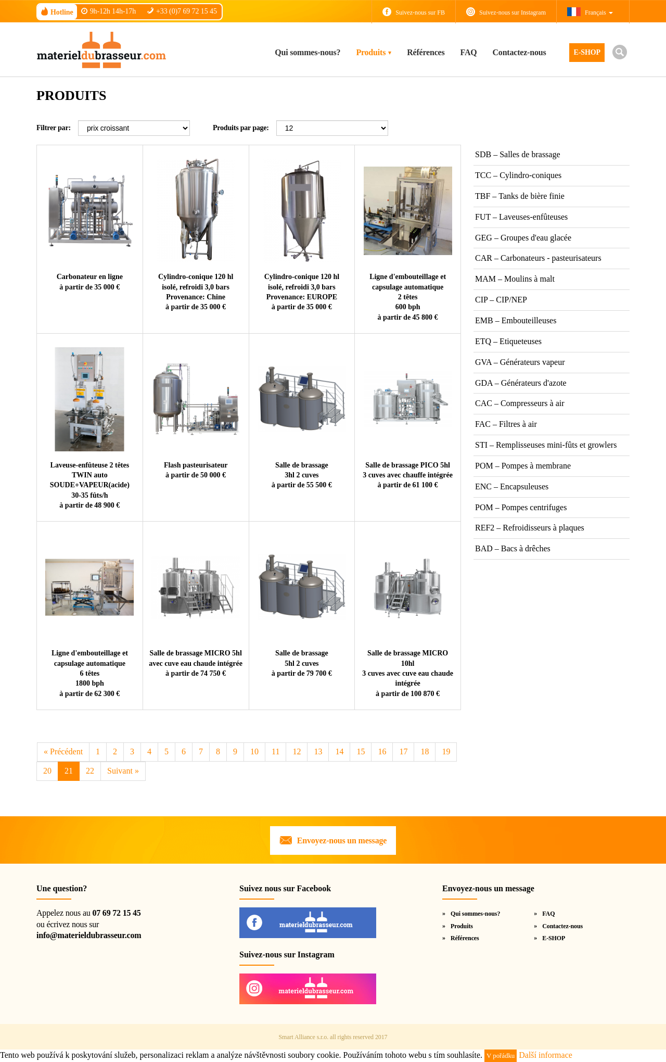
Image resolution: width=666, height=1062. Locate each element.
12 (296, 751)
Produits (371, 52)
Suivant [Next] (123, 770)
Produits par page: (241, 128)
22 (90, 770)
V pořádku (500, 1055)
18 (424, 751)
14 (339, 751)
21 (69, 770)
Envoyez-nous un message (342, 840)
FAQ (468, 52)
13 (318, 751)
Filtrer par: (53, 128)
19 (446, 751)
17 (403, 751)
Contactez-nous (519, 52)
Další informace (545, 1055)
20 (47, 770)
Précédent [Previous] (63, 751)
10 (254, 751)
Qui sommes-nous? (307, 52)
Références (425, 52)
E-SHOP (586, 52)
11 (275, 751)
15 (360, 751)
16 (382, 751)
